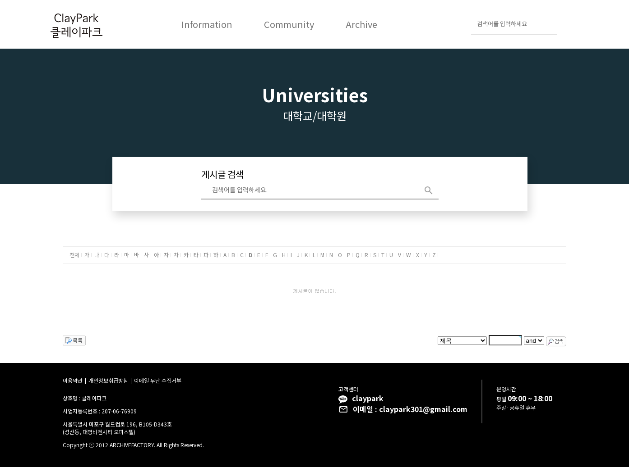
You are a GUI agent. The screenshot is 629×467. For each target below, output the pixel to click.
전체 (74, 254)
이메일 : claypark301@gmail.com (410, 409)
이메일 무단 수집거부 (157, 380)
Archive (361, 24)
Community (289, 24)
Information (206, 24)
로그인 (567, 24)
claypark (368, 398)
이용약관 (73, 380)
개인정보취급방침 (108, 380)
